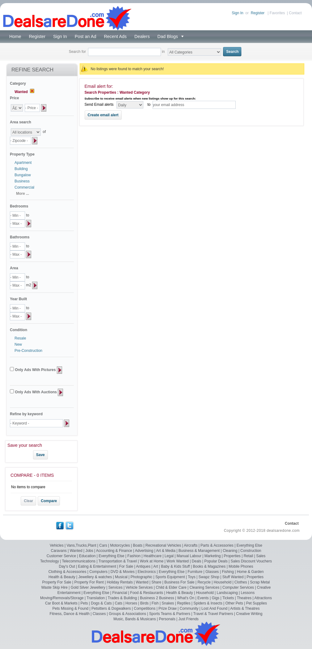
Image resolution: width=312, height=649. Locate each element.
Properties (232, 556)
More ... (22, 193)
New (18, 344)
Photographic (142, 577)
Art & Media (165, 551)
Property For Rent (88, 582)
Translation (95, 598)
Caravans (59, 551)
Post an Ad (85, 36)
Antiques (143, 566)
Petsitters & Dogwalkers (111, 608)
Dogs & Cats (101, 603)
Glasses (212, 572)
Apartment (23, 162)
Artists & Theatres (244, 608)
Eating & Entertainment (97, 566)
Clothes (240, 582)
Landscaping (227, 593)
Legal (169, 556)
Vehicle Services (139, 587)
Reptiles (183, 603)
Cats (118, 603)
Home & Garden (250, 572)
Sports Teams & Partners (169, 614)
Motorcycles (120, 545)
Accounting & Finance (114, 551)
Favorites (277, 13)
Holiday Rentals (120, 582)
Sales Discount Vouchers (251, 561)
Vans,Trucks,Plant (81, 545)
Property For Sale (56, 582)
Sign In (237, 13)
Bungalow (23, 175)
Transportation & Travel (118, 561)
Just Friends (189, 619)
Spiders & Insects (207, 603)
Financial (119, 593)
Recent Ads (115, 36)
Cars (103, 545)
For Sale (126, 566)
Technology (49, 561)
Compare (49, 501)
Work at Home (151, 561)
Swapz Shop (209, 577)
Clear (28, 501)
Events (203, 598)
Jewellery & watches (95, 577)
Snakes (168, 603)
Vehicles (57, 545)
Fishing (228, 572)
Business (22, 181)
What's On (185, 598)
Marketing (212, 556)
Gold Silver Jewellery (88, 587)
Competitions (144, 608)
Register (258, 13)
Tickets (228, 598)
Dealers (142, 36)
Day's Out (67, 566)
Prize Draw (167, 608)
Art (155, 566)
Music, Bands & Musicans (134, 619)
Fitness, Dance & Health (70, 614)
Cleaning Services (205, 587)
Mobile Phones (241, 566)
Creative (264, 587)
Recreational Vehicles (163, 545)
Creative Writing (249, 614)
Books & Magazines (209, 566)
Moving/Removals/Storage (62, 598)
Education (87, 556)
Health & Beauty (61, 577)
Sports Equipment (170, 577)
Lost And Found (214, 608)
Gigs (215, 598)
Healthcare (153, 556)
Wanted (76, 551)
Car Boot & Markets (61, 603)
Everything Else (249, 545)
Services (115, 587)
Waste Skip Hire (54, 587)
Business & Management (199, 551)
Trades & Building (122, 598)
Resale (20, 338)
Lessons (248, 593)
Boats (137, 545)
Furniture (195, 572)
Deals (196, 561)
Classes (99, 614)
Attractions (263, 598)
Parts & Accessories (217, 545)
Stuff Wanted (233, 577)
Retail (248, 556)
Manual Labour (189, 556)
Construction (250, 551)
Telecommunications (78, 561)
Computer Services (238, 587)
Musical (121, 577)
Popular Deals (215, 561)
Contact (295, 13)
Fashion (134, 556)
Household (222, 582)
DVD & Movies (123, 572)
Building (21, 169)
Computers (98, 572)
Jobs (89, 551)
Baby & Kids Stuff (175, 566)
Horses (131, 603)
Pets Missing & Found (71, 608)
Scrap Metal (260, 582)
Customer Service (61, 556)
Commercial (24, 187)
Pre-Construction (28, 350)
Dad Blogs (169, 36)
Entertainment (69, 593)
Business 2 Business (157, 598)
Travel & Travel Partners (213, 614)
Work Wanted (178, 561)
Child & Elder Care (171, 587)
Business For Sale (179, 582)
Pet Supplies (256, 603)
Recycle (204, 582)
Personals (167, 619)
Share (156, 582)
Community (189, 608)
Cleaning (230, 551)
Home (15, 36)
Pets (84, 603)
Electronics (147, 572)
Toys (192, 577)
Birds (144, 603)
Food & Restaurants (146, 593)
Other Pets (234, 603)
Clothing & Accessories (67, 572)
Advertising (144, 551)
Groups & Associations (127, 614)
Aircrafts (190, 545)
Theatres (244, 598)
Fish (155, 603)
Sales (260, 556)
